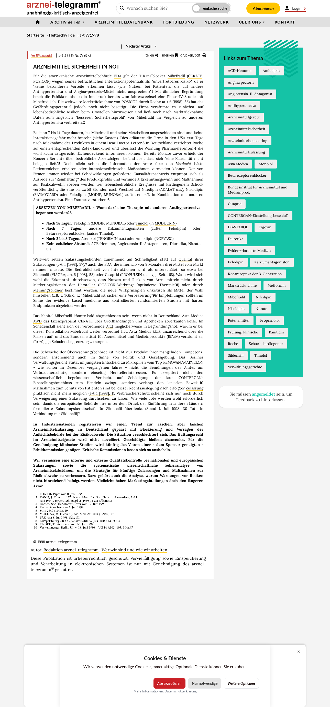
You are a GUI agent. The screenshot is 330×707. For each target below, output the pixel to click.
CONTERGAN (190, 377)
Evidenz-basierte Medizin (249, 250)
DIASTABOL (238, 227)
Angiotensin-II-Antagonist (250, 94)
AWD (37, 321)
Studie (190, 96)
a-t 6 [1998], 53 (176, 101)
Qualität (185, 259)
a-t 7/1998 (89, 35)
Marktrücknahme (98, 101)
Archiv (65, 22)
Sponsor (173, 444)
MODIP (95, 194)
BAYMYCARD (45, 194)
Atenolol (88, 238)
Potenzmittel (238, 320)
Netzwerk (216, 22)
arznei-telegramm (61, 542)
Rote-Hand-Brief (96, 148)
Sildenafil (41, 274)
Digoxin (265, 227)
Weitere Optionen (241, 683)
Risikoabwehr (52, 184)
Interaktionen (123, 269)
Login (295, 8)
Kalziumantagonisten (126, 228)
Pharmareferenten (177, 148)
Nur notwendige (204, 683)
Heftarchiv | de (62, 35)
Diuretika (178, 243)
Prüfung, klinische (243, 332)
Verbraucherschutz (49, 372)
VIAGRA (58, 274)
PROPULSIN (131, 274)
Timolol (142, 223)
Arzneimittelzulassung (53, 429)
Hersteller (86, 285)
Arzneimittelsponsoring (247, 140)
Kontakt (285, 22)
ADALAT (167, 189)
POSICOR (41, 81)
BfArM (173, 336)
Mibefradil (176, 76)
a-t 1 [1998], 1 (101, 393)
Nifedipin (150, 189)
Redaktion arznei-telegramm (70, 549)
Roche (155, 101)
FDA (117, 76)
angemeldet (263, 394)
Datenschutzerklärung (180, 691)
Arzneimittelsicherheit (246, 129)
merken (170, 55)
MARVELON (193, 362)
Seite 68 (166, 274)
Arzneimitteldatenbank (124, 22)
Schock (197, 184)
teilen (152, 55)
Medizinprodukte (151, 336)
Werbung (125, 285)
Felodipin (78, 194)
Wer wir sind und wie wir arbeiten (134, 549)
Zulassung (194, 388)
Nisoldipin (194, 189)
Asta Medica (193, 315)
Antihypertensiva (48, 91)
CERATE (195, 76)
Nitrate (194, 243)
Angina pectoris (241, 82)
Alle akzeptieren (169, 683)
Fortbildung (178, 22)
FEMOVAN (172, 362)
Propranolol (270, 320)
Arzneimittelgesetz (58, 439)
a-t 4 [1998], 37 (70, 264)
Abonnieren (263, 8)
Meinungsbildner (48, 290)
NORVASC (164, 238)
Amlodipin (144, 238)
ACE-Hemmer (103, 243)
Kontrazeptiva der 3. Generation (255, 274)
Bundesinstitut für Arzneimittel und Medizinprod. (257, 190)
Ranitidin (276, 332)
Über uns (250, 22)
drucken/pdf (193, 55)
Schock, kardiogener (266, 343)
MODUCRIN (165, 223)
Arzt (109, 326)
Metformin (277, 285)
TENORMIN (108, 238)
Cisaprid (112, 274)
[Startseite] (38, 22)
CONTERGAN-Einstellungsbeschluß (258, 215)
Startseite (35, 35)
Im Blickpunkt (41, 55)
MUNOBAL (113, 194)
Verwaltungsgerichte (245, 367)
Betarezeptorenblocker (66, 233)
